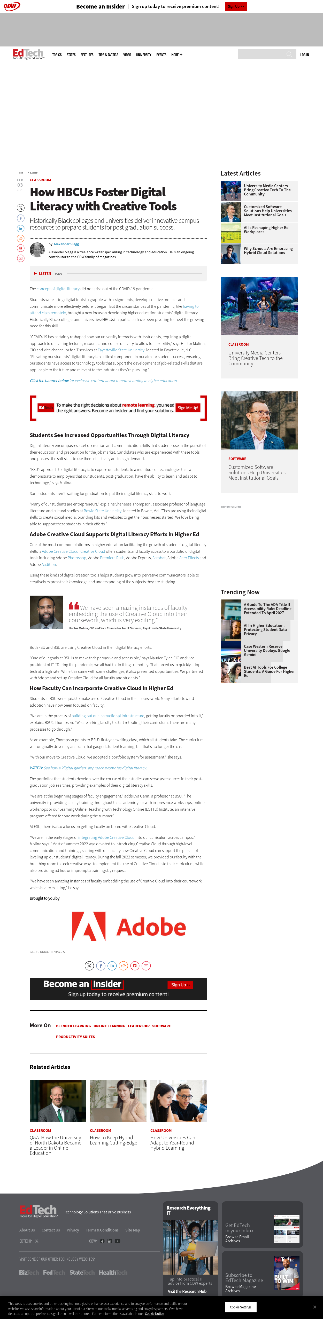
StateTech (82, 1272)
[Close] (314, 1307)
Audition (49, 564)
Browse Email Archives (237, 1239)
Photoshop (77, 557)
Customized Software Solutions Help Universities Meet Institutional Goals (268, 211)
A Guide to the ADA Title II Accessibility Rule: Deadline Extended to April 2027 (267, 609)
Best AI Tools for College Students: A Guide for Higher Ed (269, 671)
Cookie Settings (240, 1307)
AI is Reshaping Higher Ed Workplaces (266, 230)
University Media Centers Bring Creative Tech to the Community (267, 190)
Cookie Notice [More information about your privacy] (154, 1314)
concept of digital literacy (58, 288)
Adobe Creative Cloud (60, 551)
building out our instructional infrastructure (108, 715)
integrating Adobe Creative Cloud (106, 837)
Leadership (139, 1026)
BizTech (29, 1272)
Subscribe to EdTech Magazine (244, 1278)
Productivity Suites (75, 1036)
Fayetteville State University (121, 350)
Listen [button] (45, 274)
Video (127, 55)
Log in (304, 54)
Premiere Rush (112, 557)
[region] (161, 1307)
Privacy (73, 1230)
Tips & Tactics (108, 55)
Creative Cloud (92, 551)
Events (161, 55)
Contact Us (51, 1230)
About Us (27, 1230)
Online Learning (109, 1026)
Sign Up (234, 6)
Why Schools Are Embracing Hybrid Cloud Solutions (268, 251)
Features (87, 55)
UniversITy (143, 55)
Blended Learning (73, 1026)
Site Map (132, 1230)
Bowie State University (102, 511)
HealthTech (113, 1272)
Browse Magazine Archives (240, 1289)
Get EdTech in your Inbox (239, 1228)
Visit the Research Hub (187, 1292)
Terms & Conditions (102, 1230)
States (71, 55)
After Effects (189, 557)
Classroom (34, 173)
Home (21, 173)
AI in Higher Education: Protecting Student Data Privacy (265, 629)
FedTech (54, 1272)
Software (161, 1026)
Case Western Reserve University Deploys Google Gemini (267, 650)
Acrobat (159, 557)
